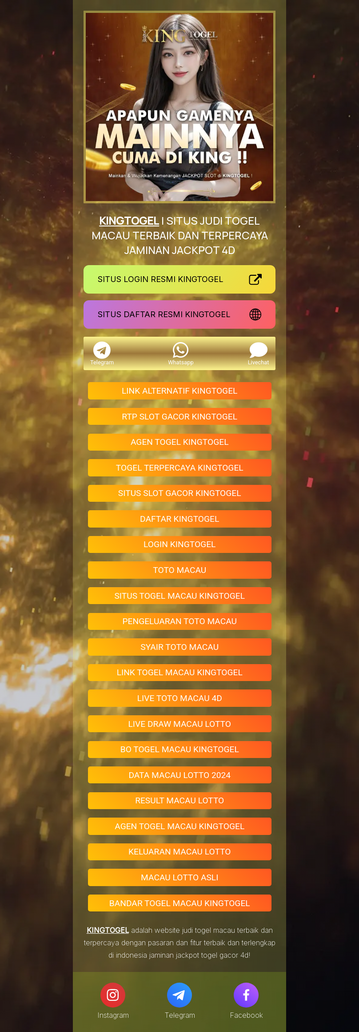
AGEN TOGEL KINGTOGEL (180, 442)
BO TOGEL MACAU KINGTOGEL (179, 749)
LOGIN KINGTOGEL (179, 544)
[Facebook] (246, 995)
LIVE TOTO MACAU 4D (179, 698)
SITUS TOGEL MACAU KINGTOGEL (179, 596)
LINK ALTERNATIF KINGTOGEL (179, 391)
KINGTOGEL (129, 220)
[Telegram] (179, 995)
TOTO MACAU (179, 570)
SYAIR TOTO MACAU (179, 647)
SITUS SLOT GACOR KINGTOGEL (179, 493)
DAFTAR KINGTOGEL (179, 519)
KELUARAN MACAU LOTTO (179, 852)
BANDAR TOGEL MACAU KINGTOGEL (179, 903)
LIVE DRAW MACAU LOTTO (179, 724)
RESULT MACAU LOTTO (179, 800)
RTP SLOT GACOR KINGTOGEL (179, 416)
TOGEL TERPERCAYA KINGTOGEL (179, 468)
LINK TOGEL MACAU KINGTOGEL (180, 672)
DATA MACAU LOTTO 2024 (179, 775)
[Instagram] (112, 995)
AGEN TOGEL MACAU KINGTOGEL (179, 826)
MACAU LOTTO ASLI (179, 877)
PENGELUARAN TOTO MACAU (179, 621)
